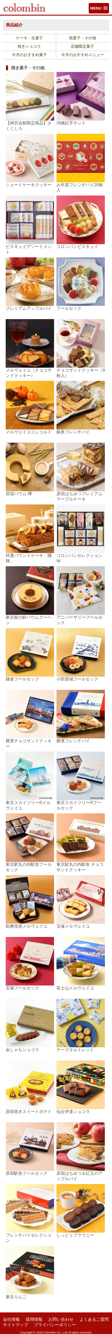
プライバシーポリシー (55, 1324)
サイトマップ (15, 1324)
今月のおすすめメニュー (82, 55)
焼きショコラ (29, 46)
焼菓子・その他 (82, 38)
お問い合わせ (60, 1319)
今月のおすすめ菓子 (29, 55)
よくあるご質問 (94, 1319)
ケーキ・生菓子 (29, 38)
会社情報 (11, 1319)
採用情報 (34, 1319)
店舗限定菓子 (82, 46)
